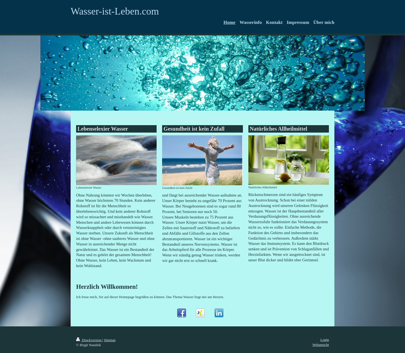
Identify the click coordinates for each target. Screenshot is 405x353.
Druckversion (89, 340)
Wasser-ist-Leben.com (115, 11)
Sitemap (110, 340)
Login (324, 340)
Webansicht (320, 345)
